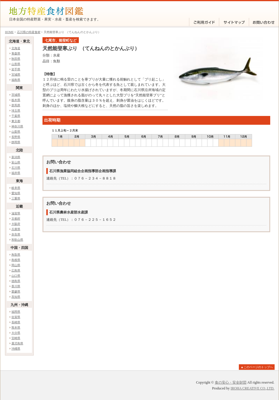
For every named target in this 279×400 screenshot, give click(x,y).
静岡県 (15, 142)
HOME (9, 32)
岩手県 (15, 69)
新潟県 (15, 157)
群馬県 (15, 105)
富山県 (15, 162)
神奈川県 (17, 126)
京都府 (15, 218)
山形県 (15, 64)
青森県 (15, 53)
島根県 (15, 259)
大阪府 (15, 223)
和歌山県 (17, 239)
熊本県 (15, 327)
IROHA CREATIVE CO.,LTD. (252, 388)
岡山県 (15, 265)
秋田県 (15, 58)
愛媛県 (15, 291)
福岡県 (15, 311)
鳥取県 (15, 254)
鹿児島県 (17, 343)
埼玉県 (15, 110)
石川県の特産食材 (28, 32)
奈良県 (15, 234)
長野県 (15, 137)
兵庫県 (15, 229)
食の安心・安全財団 (230, 382)
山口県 (15, 275)
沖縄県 (15, 348)
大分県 (15, 332)
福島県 (15, 79)
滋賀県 (15, 213)
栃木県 (15, 100)
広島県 (15, 270)
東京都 (15, 121)
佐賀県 (15, 317)
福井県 (15, 173)
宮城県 (15, 74)
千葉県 (15, 115)
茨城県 (15, 94)
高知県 (15, 296)
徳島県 (15, 281)
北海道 (15, 48)
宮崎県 (15, 338)
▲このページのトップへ (257, 367)
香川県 (15, 286)
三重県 (15, 198)
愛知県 (15, 193)
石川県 (15, 167)
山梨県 (15, 131)
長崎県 (15, 322)
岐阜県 (15, 187)
